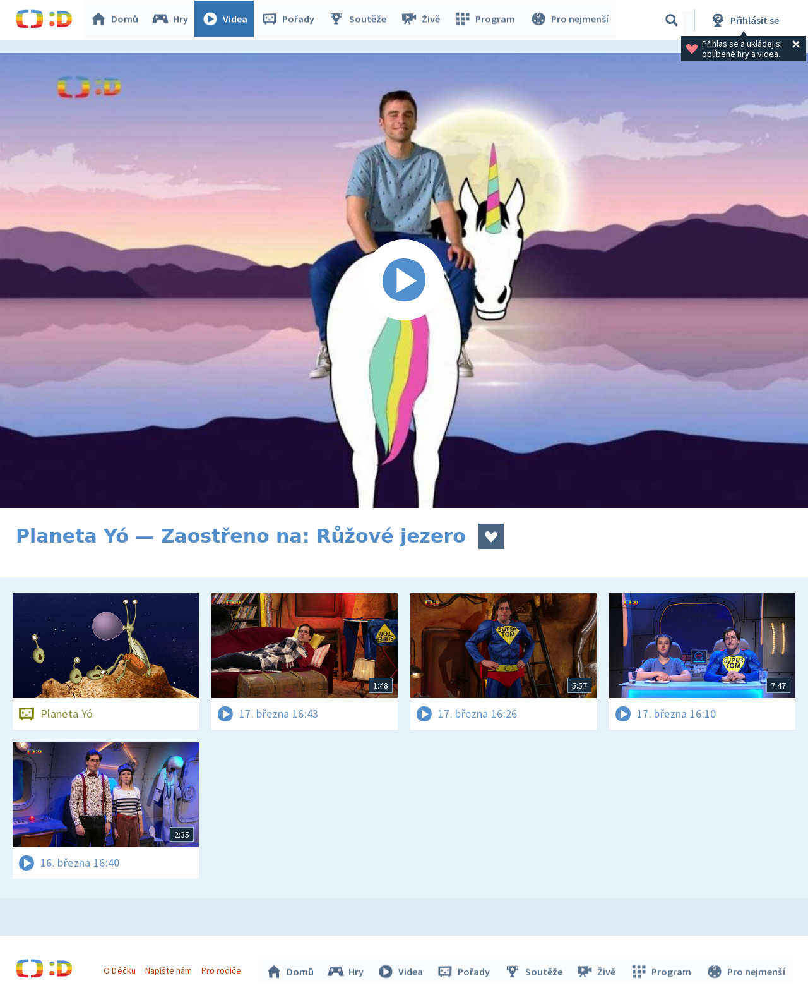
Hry (173, 20)
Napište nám (169, 968)
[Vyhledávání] (671, 20)
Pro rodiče (223, 968)
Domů (117, 20)
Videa (228, 20)
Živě (423, 20)
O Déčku (121, 968)
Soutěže (360, 20)
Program (487, 20)
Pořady (291, 20)
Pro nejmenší (570, 20)
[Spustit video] (404, 280)
